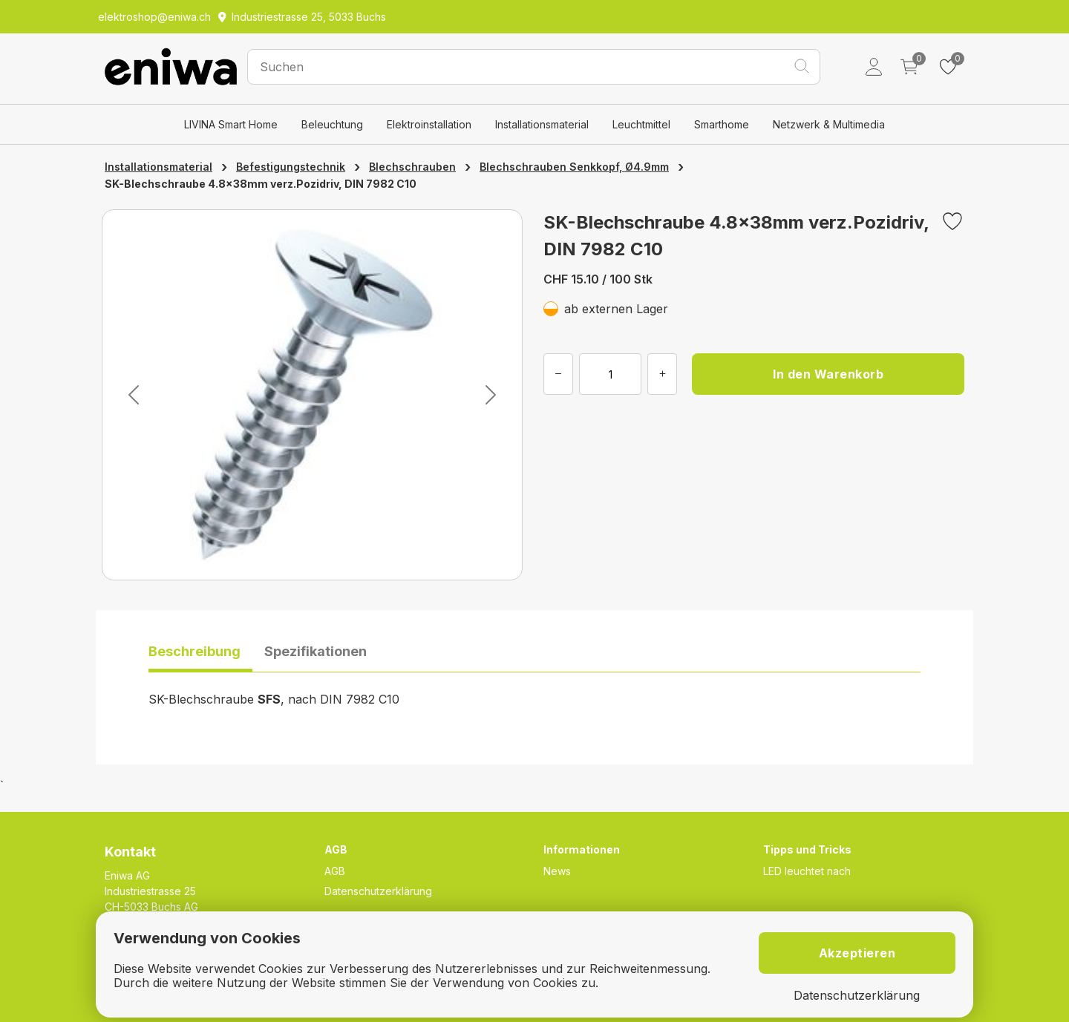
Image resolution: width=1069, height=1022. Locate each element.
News (557, 871)
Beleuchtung (332, 124)
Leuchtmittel (641, 124)
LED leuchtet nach (807, 871)
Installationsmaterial (542, 124)
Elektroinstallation (429, 124)
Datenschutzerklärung (378, 891)
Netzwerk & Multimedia (829, 124)
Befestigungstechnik (290, 166)
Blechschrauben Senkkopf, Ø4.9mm (574, 166)
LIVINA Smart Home (231, 124)
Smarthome (721, 124)
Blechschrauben (412, 166)
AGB (334, 871)
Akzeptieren (857, 953)
